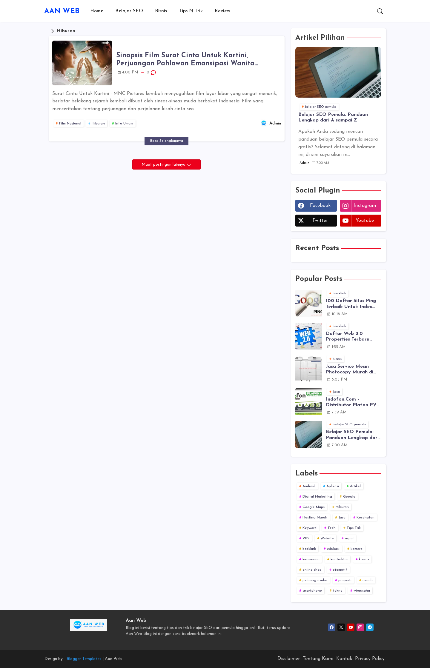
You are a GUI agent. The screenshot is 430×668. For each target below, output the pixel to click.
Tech (332, 528)
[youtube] (350, 627)
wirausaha (362, 590)
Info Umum (124, 123)
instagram (365, 205)
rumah (368, 580)
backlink (309, 549)
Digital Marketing (317, 496)
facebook (320, 205)
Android (308, 486)
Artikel (355, 486)
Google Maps (313, 507)
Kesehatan (365, 517)
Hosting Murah (314, 517)
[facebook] (331, 627)
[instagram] (360, 627)
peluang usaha (314, 580)
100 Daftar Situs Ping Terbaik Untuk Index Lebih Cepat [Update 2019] (351, 304)
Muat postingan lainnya (164, 164)
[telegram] (370, 627)
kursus (364, 559)
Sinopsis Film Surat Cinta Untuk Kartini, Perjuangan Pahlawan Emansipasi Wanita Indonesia (185, 60)
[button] (380, 11)
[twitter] (341, 627)
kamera (357, 549)
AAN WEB (61, 11)
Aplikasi (332, 486)
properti (344, 580)
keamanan (311, 559)
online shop (312, 570)
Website (327, 538)
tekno (338, 590)
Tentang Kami (318, 658)
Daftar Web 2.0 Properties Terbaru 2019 (347, 336)
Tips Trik (354, 528)
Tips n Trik (191, 11)
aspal (349, 538)
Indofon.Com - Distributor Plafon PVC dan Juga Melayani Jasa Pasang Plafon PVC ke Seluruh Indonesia (353, 402)
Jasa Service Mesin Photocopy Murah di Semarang (349, 369)
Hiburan (98, 123)
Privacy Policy (370, 658)
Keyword (309, 528)
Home (96, 11)
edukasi (333, 549)
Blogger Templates (84, 659)
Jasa (341, 517)
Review (222, 11)
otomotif (340, 570)
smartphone (312, 590)
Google (349, 496)
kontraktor (339, 559)
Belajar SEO (129, 11)
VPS (305, 538)
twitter (320, 220)
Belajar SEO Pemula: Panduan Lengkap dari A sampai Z (333, 117)
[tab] (96, 11)
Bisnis (161, 11)
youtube (365, 220)
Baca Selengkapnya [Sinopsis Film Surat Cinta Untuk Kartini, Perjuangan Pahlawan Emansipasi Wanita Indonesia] (166, 141)
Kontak (344, 658)
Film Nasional (70, 123)
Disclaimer (288, 658)
